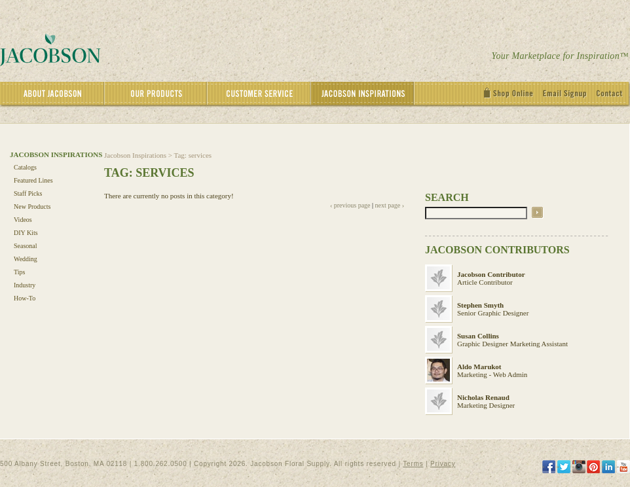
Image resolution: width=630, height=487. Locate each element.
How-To (24, 298)
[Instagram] (578, 466)
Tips (19, 272)
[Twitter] (563, 466)
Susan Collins (478, 336)
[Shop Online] (511, 94)
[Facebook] (548, 466)
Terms (413, 463)
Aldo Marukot (479, 366)
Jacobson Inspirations (135, 155)
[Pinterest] (593, 466)
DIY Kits (26, 232)
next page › (389, 205)
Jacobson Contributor (491, 274)
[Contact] (613, 94)
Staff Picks (28, 193)
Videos (23, 219)
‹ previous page (350, 205)
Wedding (25, 258)
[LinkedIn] (608, 466)
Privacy (442, 463)
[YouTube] (623, 466)
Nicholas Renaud (483, 397)
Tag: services (193, 155)
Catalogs (25, 167)
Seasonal (25, 245)
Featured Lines (33, 180)
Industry (24, 285)
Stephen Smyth (480, 305)
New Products (32, 206)
